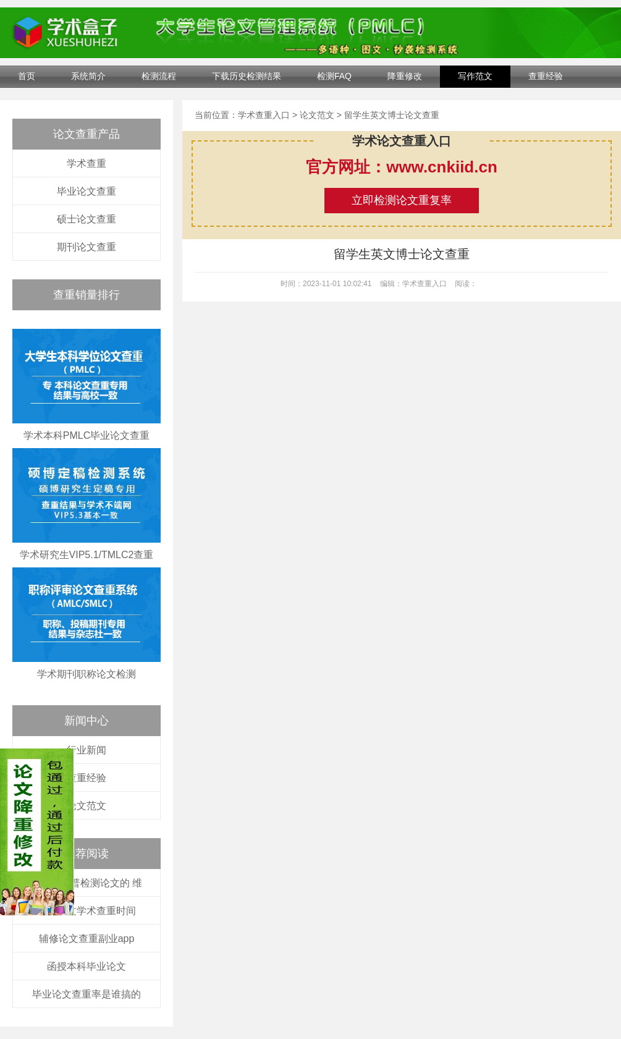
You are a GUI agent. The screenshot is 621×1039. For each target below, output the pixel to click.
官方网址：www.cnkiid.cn (401, 167)
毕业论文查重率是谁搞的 (86, 994)
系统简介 (88, 76)
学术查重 (86, 163)
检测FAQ (334, 76)
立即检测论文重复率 (402, 200)
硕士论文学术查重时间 (86, 910)
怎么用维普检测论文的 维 (86, 883)
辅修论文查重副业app (87, 938)
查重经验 (545, 76)
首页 (26, 76)
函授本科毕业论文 (86, 966)
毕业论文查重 (86, 191)
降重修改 (404, 76)
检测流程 (159, 76)
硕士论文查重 (86, 219)
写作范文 (475, 76)
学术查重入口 (264, 115)
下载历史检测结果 (246, 76)
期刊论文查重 (86, 247)
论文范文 (86, 805)
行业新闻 (86, 750)
